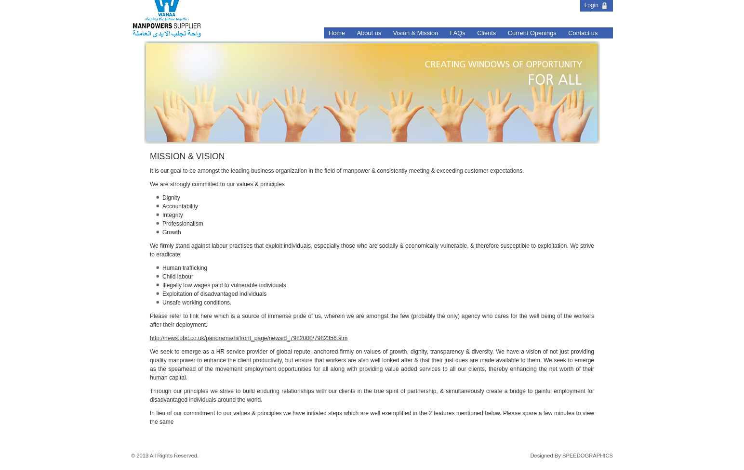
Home (337, 33)
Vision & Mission (415, 33)
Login (597, 5)
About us (369, 33)
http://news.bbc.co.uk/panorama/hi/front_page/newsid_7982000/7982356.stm (248, 338)
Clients (486, 33)
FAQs (457, 33)
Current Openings (532, 33)
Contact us (583, 33)
